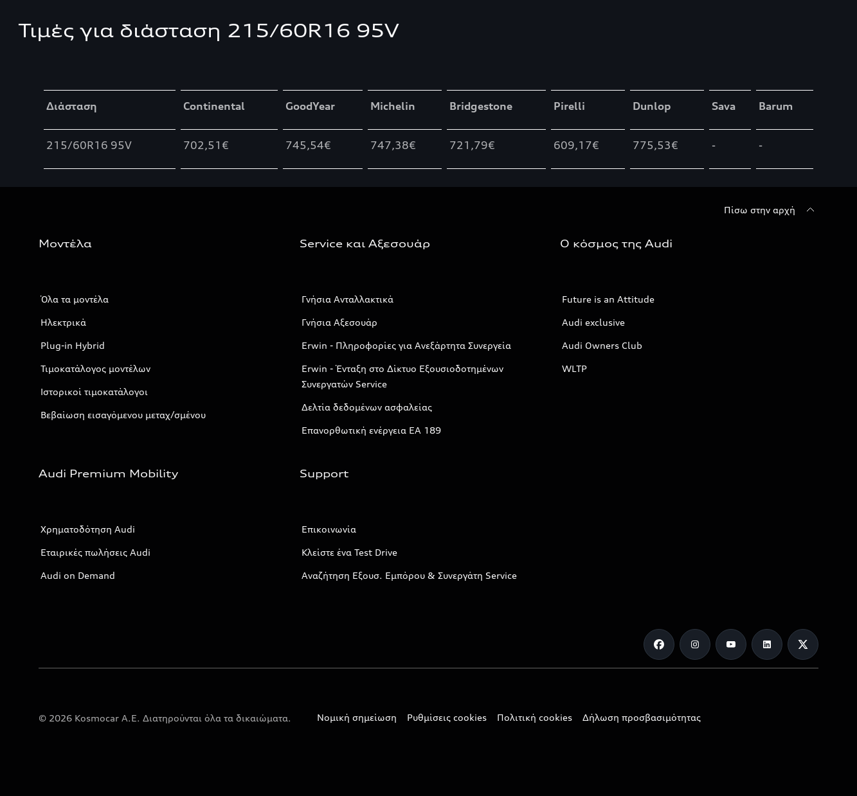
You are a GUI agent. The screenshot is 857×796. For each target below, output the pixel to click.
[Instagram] (695, 644)
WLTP (574, 368)
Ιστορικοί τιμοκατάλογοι (94, 391)
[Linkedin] (767, 644)
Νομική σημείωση (357, 717)
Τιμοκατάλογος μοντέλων (95, 368)
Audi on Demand (78, 575)
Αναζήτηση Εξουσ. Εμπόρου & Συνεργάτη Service (409, 575)
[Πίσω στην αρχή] (771, 210)
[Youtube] (731, 644)
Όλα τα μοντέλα (75, 299)
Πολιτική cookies (534, 717)
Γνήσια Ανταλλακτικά (347, 299)
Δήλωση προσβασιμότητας (641, 717)
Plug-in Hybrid (73, 345)
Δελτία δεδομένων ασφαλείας (367, 407)
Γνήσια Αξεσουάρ (339, 322)
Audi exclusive (593, 322)
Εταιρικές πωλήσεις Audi (95, 552)
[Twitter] (803, 644)
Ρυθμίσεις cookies (447, 717)
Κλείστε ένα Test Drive (349, 552)
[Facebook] (659, 644)
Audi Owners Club (602, 345)
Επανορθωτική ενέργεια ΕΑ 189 (371, 430)
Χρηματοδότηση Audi (88, 529)
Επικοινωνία (329, 529)
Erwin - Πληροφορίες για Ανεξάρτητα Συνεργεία (406, 345)
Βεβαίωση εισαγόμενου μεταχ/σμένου (123, 414)
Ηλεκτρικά (63, 322)
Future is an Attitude (608, 299)
